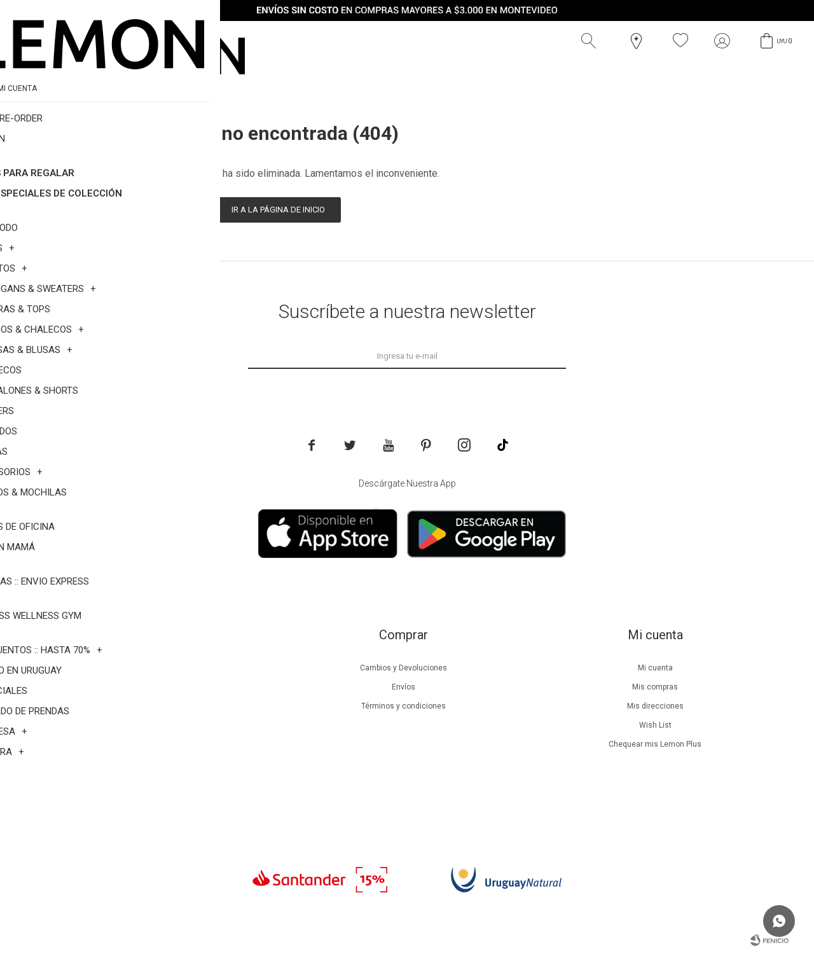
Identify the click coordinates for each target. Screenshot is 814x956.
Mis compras (655, 686)
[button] (591, 40)
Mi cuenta (655, 667)
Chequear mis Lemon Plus (655, 744)
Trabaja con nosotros (151, 801)
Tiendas (151, 763)
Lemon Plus (151, 706)
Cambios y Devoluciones (403, 667)
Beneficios (151, 686)
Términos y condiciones (403, 706)
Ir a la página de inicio (278, 209)
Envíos (403, 686)
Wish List (655, 725)
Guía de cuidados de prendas (151, 725)
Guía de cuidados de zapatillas (151, 744)
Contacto (151, 782)
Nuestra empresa (151, 667)
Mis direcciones (655, 706)
